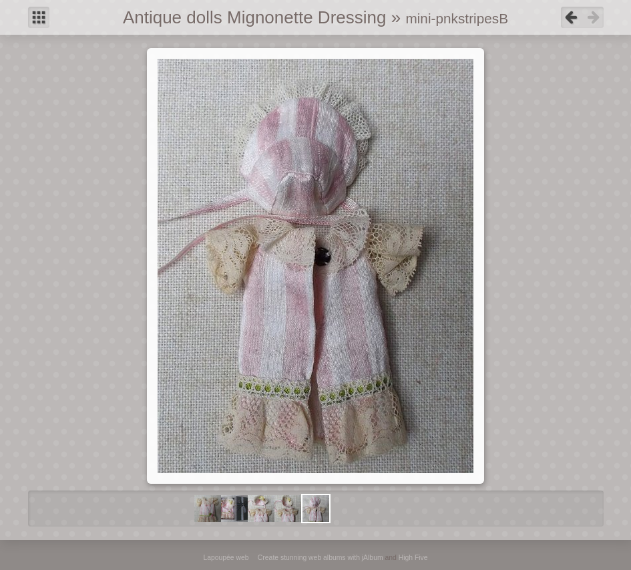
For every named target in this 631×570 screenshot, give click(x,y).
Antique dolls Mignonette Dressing (255, 17)
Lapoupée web (225, 557)
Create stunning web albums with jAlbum (320, 557)
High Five (413, 557)
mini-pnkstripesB (456, 18)
